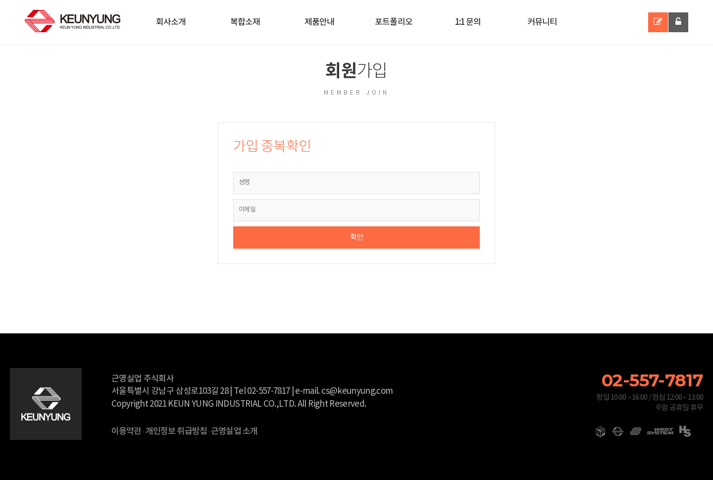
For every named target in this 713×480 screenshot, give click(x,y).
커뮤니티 (542, 22)
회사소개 (171, 22)
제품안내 (320, 22)
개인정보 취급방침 (176, 431)
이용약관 (126, 431)
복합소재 (245, 22)
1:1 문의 (468, 22)
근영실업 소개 (234, 431)
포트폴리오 (393, 22)
